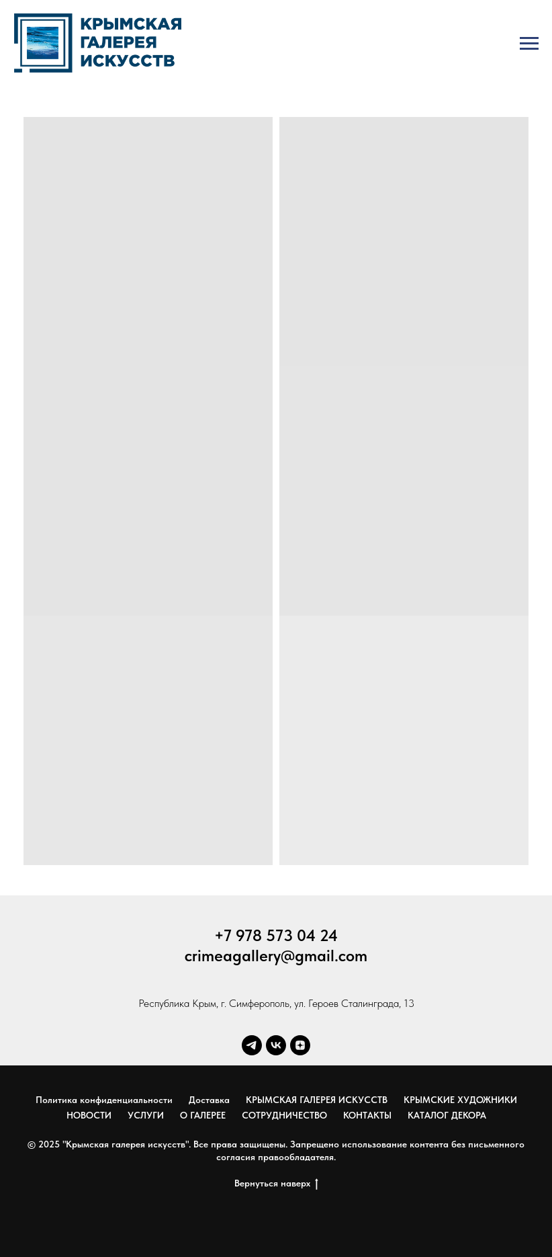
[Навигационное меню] (529, 43)
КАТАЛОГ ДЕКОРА (447, 1115)
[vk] (276, 1045)
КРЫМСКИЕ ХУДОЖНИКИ (460, 1099)
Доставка (209, 1099)
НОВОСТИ (88, 1115)
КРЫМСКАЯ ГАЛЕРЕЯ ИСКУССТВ (316, 1099)
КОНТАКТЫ (367, 1115)
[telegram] (252, 1045)
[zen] (300, 1045)
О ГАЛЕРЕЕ (203, 1115)
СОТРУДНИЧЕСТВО (284, 1115)
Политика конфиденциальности (104, 1099)
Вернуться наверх (276, 1184)
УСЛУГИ (146, 1115)
